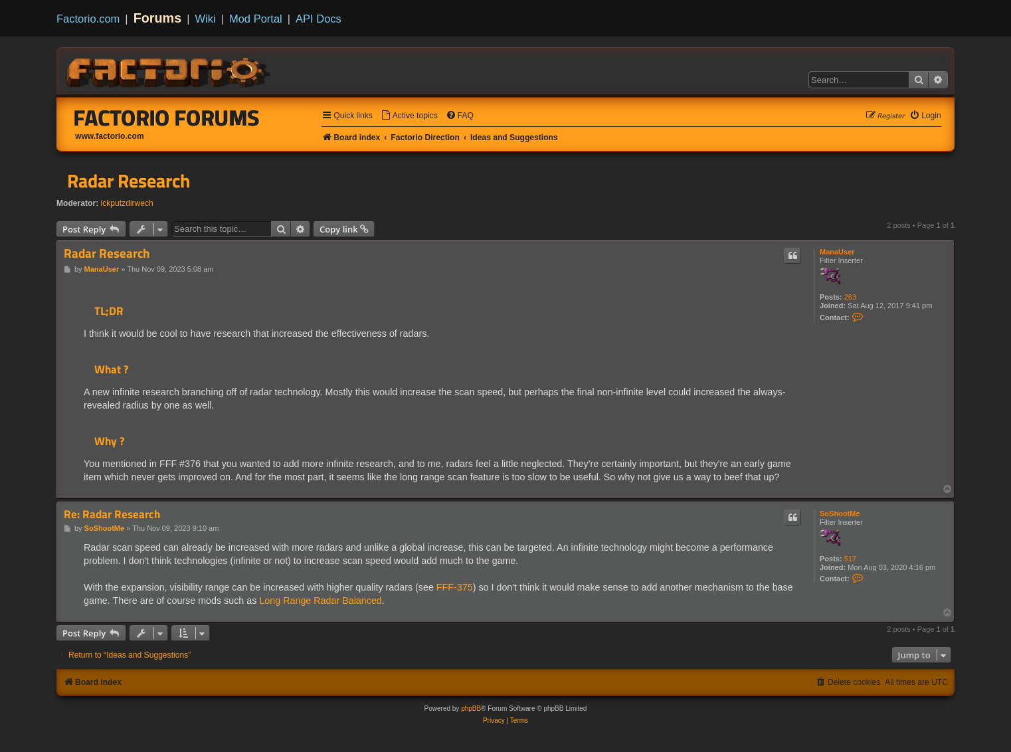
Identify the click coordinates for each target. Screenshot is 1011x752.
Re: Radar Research (112, 514)
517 (850, 559)
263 (850, 297)
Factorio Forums (167, 117)
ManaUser (837, 252)
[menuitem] (409, 116)
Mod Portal (255, 19)
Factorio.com (88, 19)
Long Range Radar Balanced (320, 600)
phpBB (471, 708)
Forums (158, 18)
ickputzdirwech (127, 203)
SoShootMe (840, 513)
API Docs (318, 19)
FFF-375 (454, 587)
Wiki (205, 19)
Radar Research (128, 181)
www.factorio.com (109, 136)
